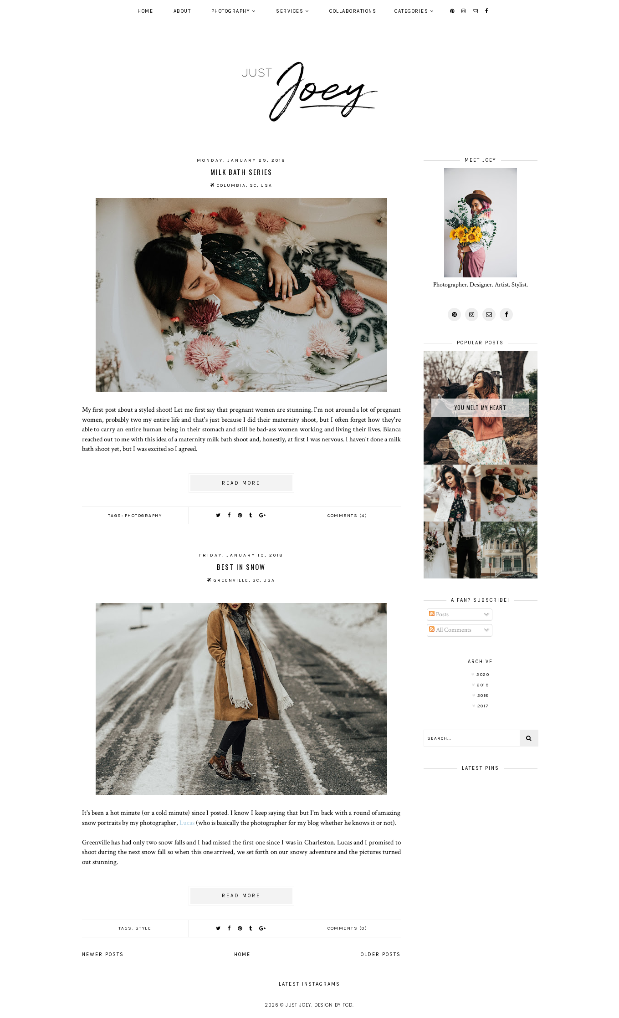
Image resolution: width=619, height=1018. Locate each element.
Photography (231, 11)
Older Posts (381, 954)
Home (145, 11)
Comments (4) (347, 515)
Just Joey (298, 1005)
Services (289, 11)
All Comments (450, 630)
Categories (411, 11)
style (143, 928)
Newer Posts (103, 954)
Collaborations (352, 11)
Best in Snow (241, 567)
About (182, 11)
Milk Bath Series (241, 172)
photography (143, 515)
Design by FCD (333, 1005)
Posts (439, 614)
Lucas (186, 822)
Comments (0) (347, 928)
